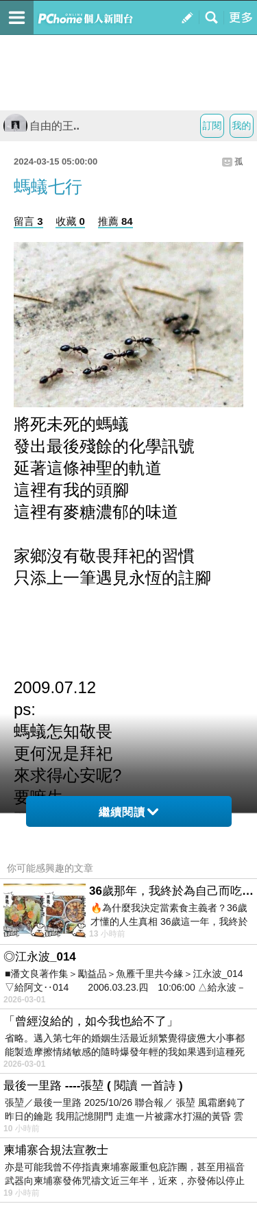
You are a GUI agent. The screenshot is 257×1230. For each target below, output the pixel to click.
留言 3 (28, 221)
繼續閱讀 (128, 812)
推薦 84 (115, 221)
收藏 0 (70, 221)
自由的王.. (41, 126)
